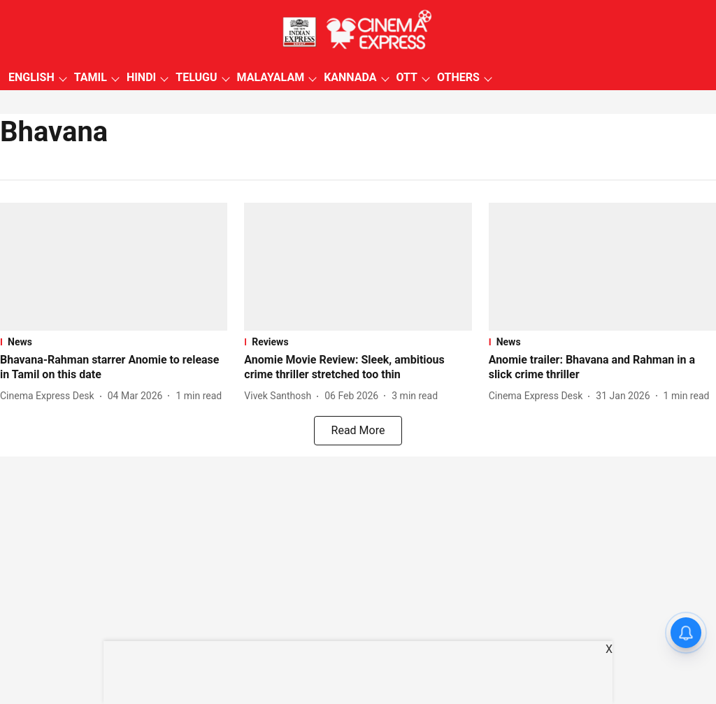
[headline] (113, 367)
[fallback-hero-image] (113, 267)
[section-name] (113, 341)
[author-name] (50, 396)
